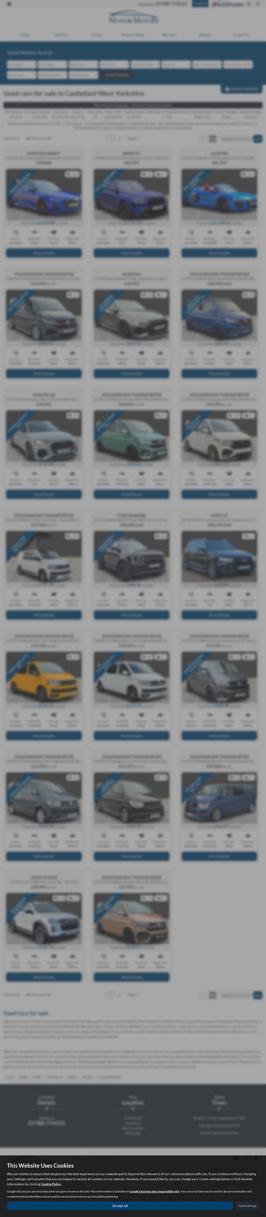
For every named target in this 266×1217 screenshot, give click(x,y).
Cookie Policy (51, 1184)
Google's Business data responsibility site (154, 1191)
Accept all (120, 1205)
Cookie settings (247, 1206)
